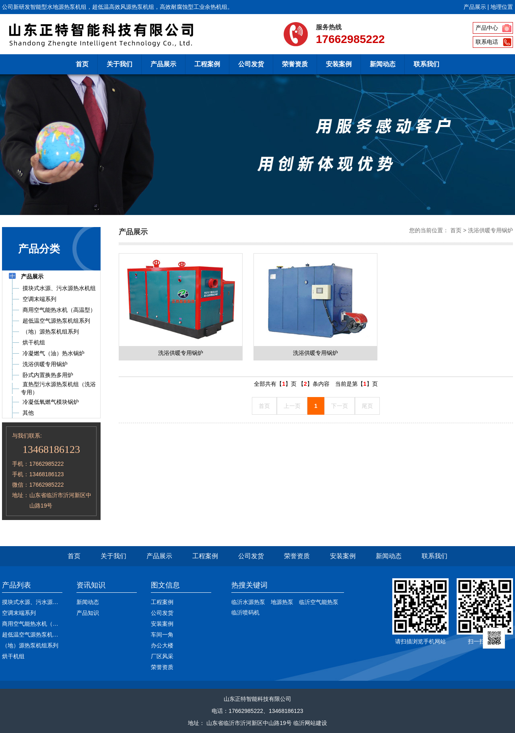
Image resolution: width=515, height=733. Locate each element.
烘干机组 (13, 656)
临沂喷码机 (245, 612)
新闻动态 (383, 64)
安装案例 (339, 64)
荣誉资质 (295, 64)
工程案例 (207, 64)
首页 (82, 64)
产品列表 (16, 585)
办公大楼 (162, 645)
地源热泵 (282, 602)
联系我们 (426, 64)
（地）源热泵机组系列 (30, 645)
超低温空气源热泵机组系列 (36, 634)
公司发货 (251, 64)
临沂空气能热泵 (318, 602)
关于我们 (119, 64)
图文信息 (165, 585)
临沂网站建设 (310, 723)
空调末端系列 (19, 613)
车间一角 (162, 634)
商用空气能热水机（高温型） (38, 623)
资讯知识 (90, 585)
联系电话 (487, 42)
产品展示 (475, 7)
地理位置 (501, 7)
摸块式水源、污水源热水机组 (38, 602)
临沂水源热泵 (248, 602)
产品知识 (87, 613)
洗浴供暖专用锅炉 (490, 230)
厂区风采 (162, 656)
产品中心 (487, 28)
